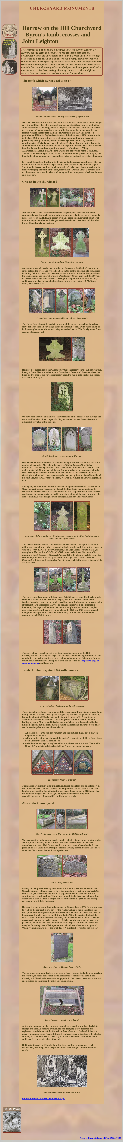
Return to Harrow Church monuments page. (43, 1098)
